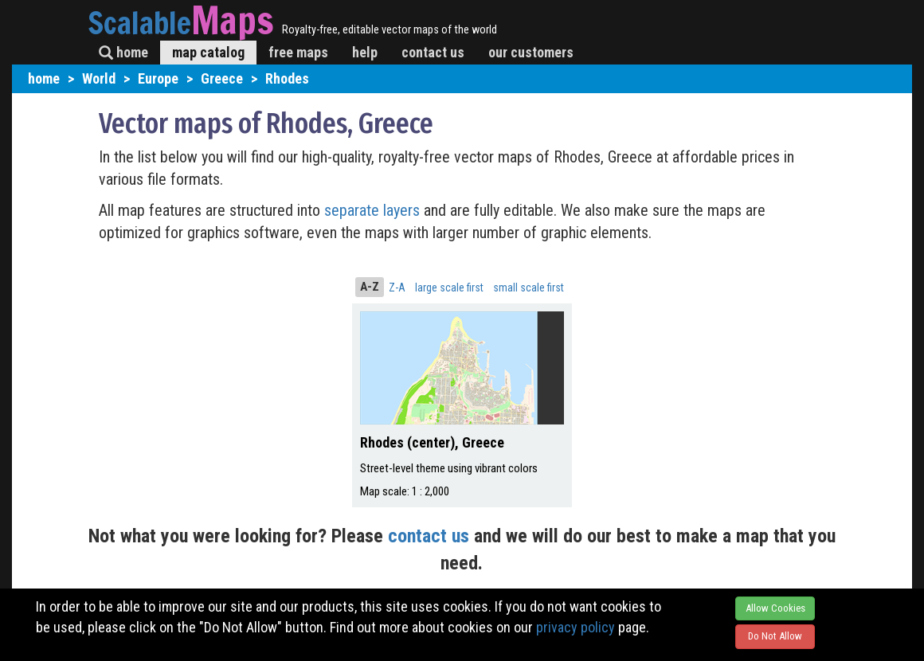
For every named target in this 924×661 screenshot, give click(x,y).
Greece (222, 78)
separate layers (374, 210)
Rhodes (287, 78)
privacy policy (575, 627)
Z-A (397, 287)
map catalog (208, 52)
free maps (298, 52)
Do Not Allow (775, 636)
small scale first (528, 287)
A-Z (369, 287)
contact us (432, 52)
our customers (531, 52)
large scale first (449, 287)
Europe (158, 78)
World (99, 78)
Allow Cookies (775, 608)
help (365, 52)
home (123, 52)
